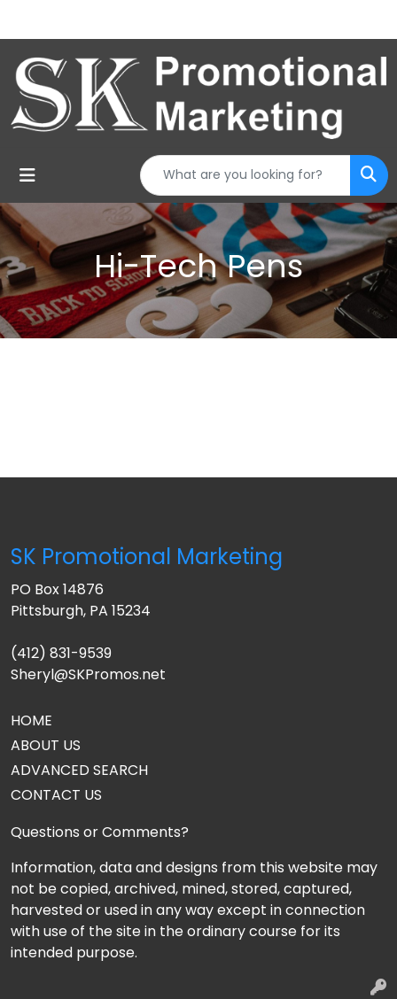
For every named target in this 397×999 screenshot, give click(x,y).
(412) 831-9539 (61, 653)
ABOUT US (46, 745)
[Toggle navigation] (27, 175)
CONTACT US (56, 795)
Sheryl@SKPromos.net (88, 674)
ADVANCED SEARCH (79, 770)
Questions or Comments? (100, 832)
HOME (31, 720)
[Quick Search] (245, 175)
